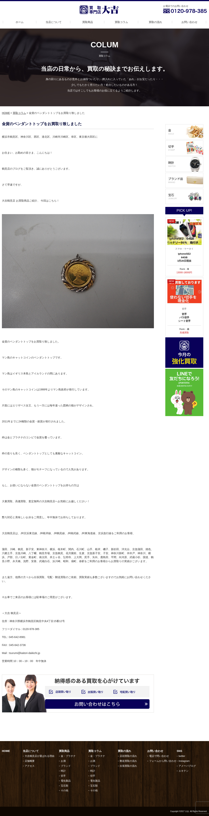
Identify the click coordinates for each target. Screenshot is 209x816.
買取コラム (121, 22)
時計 (63, 770)
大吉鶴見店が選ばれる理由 (39, 756)
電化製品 (66, 780)
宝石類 (64, 785)
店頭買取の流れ (128, 756)
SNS (179, 750)
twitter (182, 756)
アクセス (30, 765)
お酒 (63, 761)
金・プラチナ (68, 756)
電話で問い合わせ (159, 756)
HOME (6, 112)
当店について (54, 22)
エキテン (183, 770)
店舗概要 (30, 761)
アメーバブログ (187, 765)
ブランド (66, 765)
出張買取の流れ (128, 765)
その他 (64, 790)
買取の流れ (155, 22)
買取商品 (87, 22)
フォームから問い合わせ (162, 761)
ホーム (20, 22)
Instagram (184, 761)
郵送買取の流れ (128, 761)
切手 (63, 775)
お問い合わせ (189, 22)
